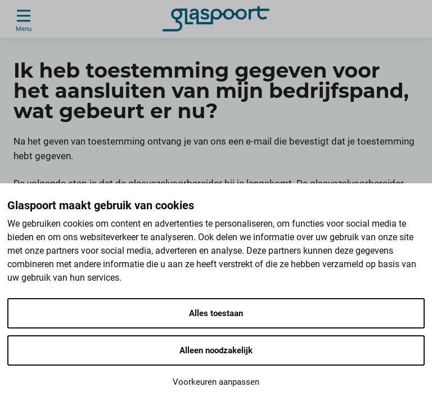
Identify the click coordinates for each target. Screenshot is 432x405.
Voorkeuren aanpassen (216, 382)
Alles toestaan (216, 313)
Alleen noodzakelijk (216, 350)
